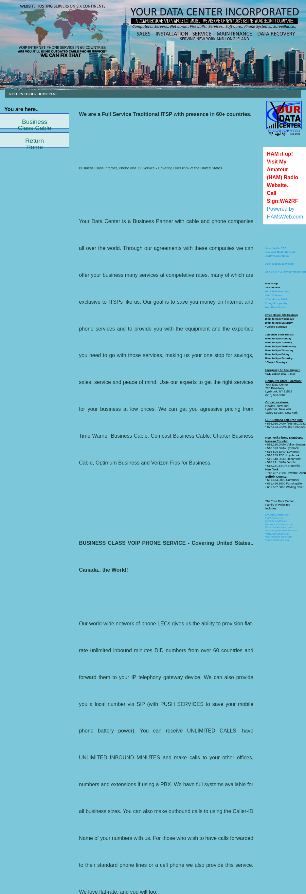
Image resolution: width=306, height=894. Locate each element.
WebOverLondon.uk (277, 533)
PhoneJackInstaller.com (279, 527)
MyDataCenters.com (277, 514)
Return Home (34, 142)
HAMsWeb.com (274, 518)
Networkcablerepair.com (279, 524)
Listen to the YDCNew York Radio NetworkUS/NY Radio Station (280, 252)
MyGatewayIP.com (276, 521)
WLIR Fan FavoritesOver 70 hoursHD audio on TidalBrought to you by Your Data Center (277, 299)
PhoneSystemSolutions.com (281, 530)
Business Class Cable (34, 123)
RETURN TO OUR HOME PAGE (33, 94)
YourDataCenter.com (277, 540)
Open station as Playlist (279, 263)
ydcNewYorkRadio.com (278, 536)
